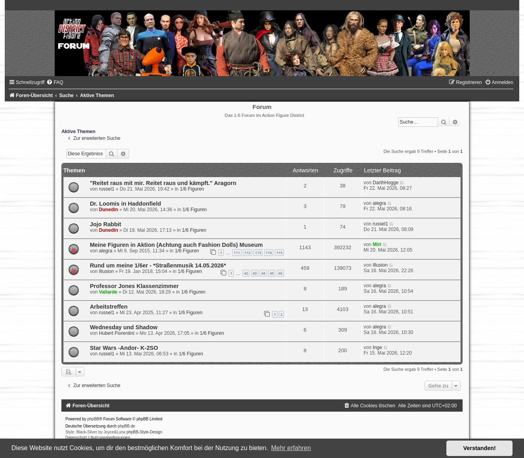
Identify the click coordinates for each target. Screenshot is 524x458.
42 (246, 273)
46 (280, 273)
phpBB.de (126, 426)
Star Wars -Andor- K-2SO (124, 348)
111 (237, 252)
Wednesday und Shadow (124, 327)
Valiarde (108, 292)
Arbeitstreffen (109, 306)
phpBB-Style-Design (144, 432)
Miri (377, 244)
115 (279, 252)
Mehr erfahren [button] (291, 448)
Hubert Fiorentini (116, 333)
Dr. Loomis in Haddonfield (125, 203)
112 (247, 252)
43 (255, 273)
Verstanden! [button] (479, 448)
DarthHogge (385, 182)
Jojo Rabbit (105, 224)
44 (263, 273)
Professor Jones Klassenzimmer (134, 286)
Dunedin (108, 209)
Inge (377, 347)
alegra (379, 203)
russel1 (106, 189)
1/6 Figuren (192, 189)
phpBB (93, 419)
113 (258, 252)
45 (272, 273)
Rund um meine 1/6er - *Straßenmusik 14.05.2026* (158, 265)
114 (269, 252)
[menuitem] (54, 82)
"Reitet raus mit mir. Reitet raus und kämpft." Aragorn (163, 183)
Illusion (106, 271)
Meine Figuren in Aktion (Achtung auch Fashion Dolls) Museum (176, 245)
